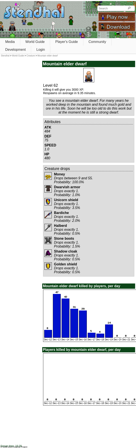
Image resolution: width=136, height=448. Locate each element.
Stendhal (5, 55)
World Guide (35, 42)
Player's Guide (66, 42)
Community (97, 42)
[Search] (129, 8)
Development (15, 49)
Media (10, 42)
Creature (31, 55)
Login (40, 49)
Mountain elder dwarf (47, 55)
